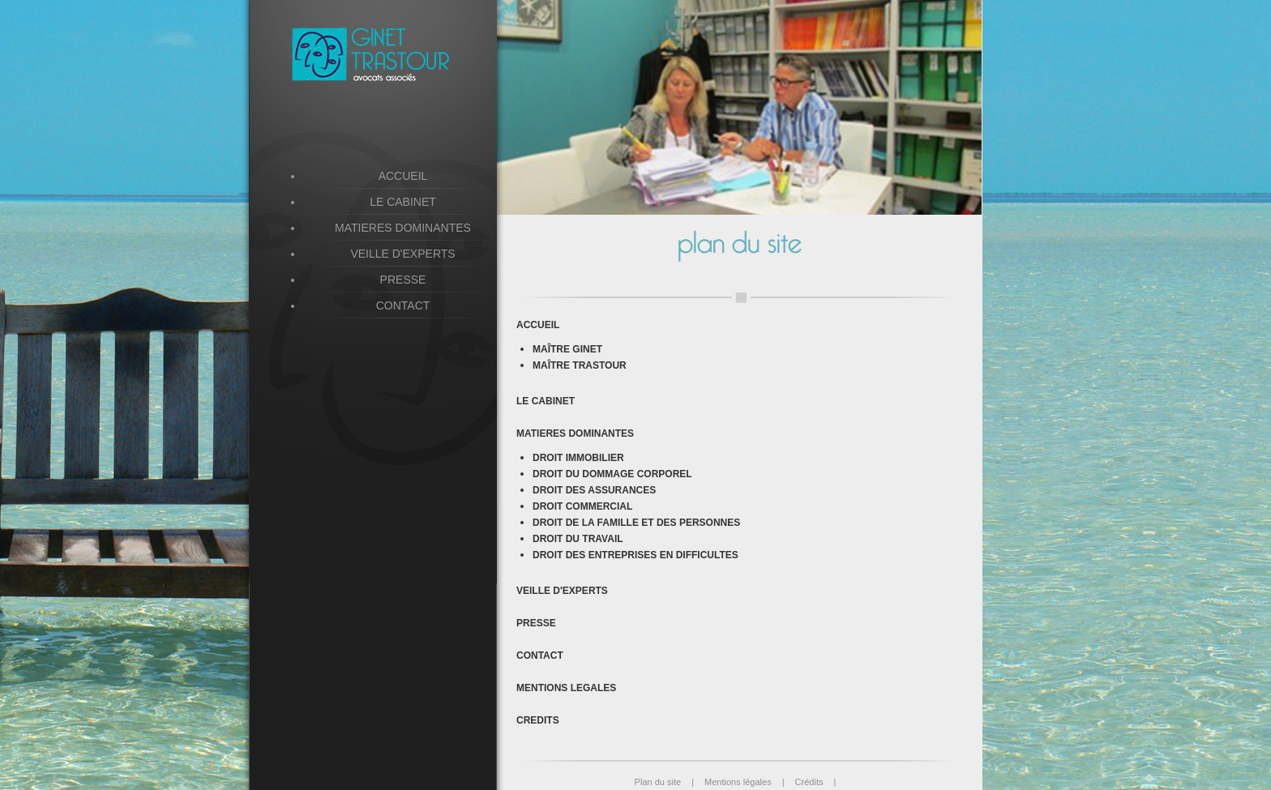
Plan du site (669, 782)
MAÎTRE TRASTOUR (580, 365)
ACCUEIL (537, 325)
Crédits (816, 782)
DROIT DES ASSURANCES (594, 490)
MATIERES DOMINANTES (403, 227)
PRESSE (536, 623)
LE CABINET (545, 401)
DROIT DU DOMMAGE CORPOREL (612, 474)
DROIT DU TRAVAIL (578, 538)
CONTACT (539, 655)
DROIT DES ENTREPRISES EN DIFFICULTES (635, 555)
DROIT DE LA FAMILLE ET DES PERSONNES (636, 522)
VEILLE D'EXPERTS (562, 590)
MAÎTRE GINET (567, 349)
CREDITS (537, 720)
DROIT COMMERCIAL (582, 506)
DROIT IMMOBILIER (578, 457)
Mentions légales (749, 782)
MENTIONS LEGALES (566, 688)
